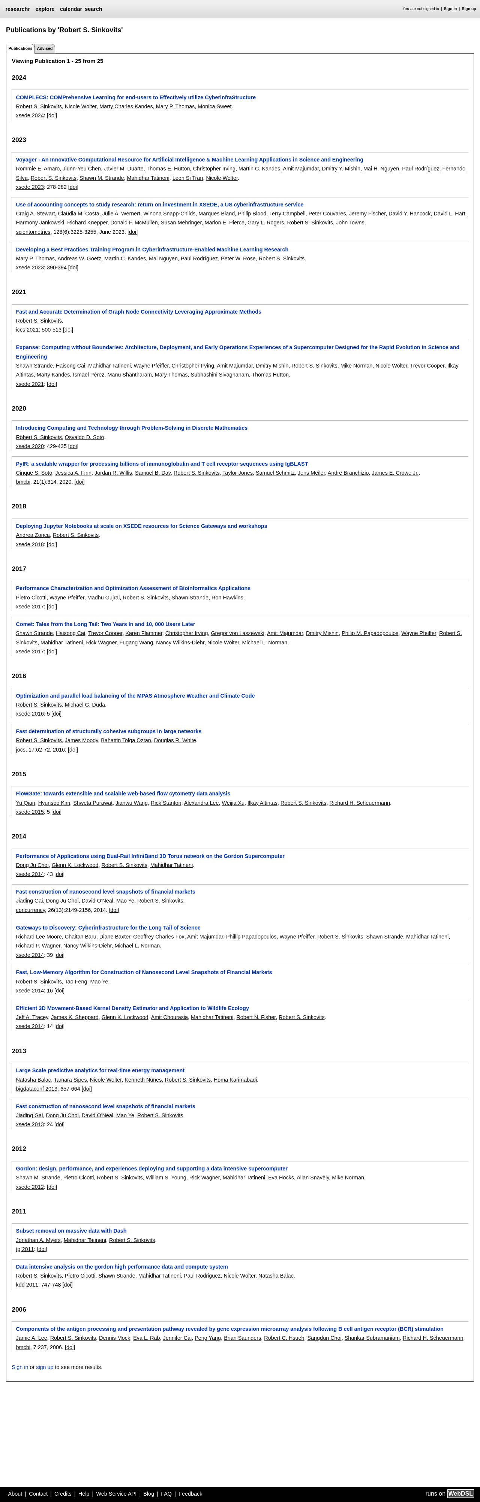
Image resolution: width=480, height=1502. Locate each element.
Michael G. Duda (85, 705)
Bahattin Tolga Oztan (126, 740)
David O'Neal (97, 901)
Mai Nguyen (163, 259)
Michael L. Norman (265, 643)
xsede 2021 (30, 384)
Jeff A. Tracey (32, 1017)
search (93, 9)
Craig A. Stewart (35, 214)
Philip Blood (252, 214)
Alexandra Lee (201, 803)
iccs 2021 (27, 330)
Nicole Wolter (81, 106)
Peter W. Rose (238, 259)
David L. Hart (449, 214)
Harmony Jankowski (40, 223)
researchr (17, 9)
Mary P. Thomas (175, 106)
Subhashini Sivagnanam (220, 375)
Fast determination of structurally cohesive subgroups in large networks (108, 731)
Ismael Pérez (88, 375)
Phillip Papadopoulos (251, 937)
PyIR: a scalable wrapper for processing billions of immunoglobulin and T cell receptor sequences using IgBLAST (162, 464)
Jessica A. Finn (73, 473)
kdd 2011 (27, 1285)
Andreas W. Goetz (79, 259)
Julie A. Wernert (121, 214)
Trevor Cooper (427, 366)
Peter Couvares (327, 214)
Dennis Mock (114, 1338)
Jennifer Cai (177, 1338)
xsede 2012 (30, 1187)
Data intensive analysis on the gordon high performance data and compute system (122, 1267)
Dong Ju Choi (32, 865)
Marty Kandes (53, 375)
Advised (44, 48)
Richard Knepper (87, 223)
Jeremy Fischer (367, 214)
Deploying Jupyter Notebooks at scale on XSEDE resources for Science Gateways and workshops (141, 526)
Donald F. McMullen (134, 223)
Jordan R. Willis (113, 473)
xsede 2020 (30, 446)
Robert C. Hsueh (284, 1338)
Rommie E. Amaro (38, 169)
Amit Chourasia (169, 1017)
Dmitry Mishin (272, 366)
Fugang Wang (136, 643)
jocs (21, 750)
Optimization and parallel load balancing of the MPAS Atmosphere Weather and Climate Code (135, 696)
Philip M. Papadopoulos (370, 633)
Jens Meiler (311, 473)
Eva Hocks (281, 1178)
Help (84, 1494)
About (15, 1494)
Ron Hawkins (227, 598)
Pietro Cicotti (31, 598)
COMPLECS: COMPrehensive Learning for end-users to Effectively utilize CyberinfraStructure (136, 97)
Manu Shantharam (129, 375)
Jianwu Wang (132, 803)
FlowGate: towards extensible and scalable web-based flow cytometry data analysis (123, 794)
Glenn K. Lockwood (75, 865)
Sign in (450, 9)
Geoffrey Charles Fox (158, 937)
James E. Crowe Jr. (395, 473)
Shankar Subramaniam (372, 1338)
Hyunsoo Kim (54, 803)
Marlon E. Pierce (224, 223)
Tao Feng (76, 982)
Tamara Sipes (70, 1080)
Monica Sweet (214, 106)
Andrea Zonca (33, 535)
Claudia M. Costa (78, 214)
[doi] (52, 115)
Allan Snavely (313, 1178)
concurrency (30, 910)
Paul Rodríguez (420, 169)
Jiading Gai (29, 901)
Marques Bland (216, 214)
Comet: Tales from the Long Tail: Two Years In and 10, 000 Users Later (105, 624)
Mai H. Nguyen (381, 169)
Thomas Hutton (270, 375)
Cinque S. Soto (34, 473)
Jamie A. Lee (31, 1338)
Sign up (469, 9)
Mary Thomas (171, 375)
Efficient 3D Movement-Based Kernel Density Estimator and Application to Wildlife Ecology (132, 1008)
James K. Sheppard (74, 1017)
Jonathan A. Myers (38, 1240)
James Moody (81, 740)
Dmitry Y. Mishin (341, 169)
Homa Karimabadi (235, 1080)
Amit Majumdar (301, 169)
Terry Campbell (287, 214)
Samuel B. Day (153, 473)
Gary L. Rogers (266, 223)
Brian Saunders (242, 1338)
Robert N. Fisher (256, 1017)
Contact (38, 1494)
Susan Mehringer (181, 223)
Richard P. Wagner (38, 946)
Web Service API (116, 1494)
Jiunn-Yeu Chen (82, 169)
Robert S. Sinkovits (39, 106)
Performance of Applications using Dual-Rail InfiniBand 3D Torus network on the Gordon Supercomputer (150, 856)
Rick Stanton (166, 803)
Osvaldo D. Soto (84, 437)
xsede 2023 (30, 187)
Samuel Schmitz (275, 473)
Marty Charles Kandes (126, 106)
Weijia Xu (233, 803)
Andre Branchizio (348, 473)
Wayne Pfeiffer (151, 366)
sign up (44, 1367)
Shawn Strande (34, 366)
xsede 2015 (30, 812)
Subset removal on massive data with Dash (71, 1231)
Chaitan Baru (80, 937)
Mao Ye (125, 901)
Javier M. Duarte (124, 169)
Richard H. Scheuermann (359, 803)
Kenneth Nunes (143, 1080)
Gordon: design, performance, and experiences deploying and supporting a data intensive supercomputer (151, 1169)
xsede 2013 (30, 1124)
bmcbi (23, 482)
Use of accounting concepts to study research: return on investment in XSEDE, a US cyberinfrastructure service (159, 205)
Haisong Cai (70, 366)
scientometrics (33, 232)
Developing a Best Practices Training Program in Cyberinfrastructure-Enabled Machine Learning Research (152, 250)
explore (44, 9)
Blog (148, 1494)
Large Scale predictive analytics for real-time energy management (100, 1070)
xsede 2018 (30, 544)
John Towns (350, 223)
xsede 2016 (30, 714)
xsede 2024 (30, 115)
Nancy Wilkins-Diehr (180, 643)
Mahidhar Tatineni (148, 178)
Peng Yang (208, 1338)
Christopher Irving (214, 169)
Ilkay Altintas (263, 803)
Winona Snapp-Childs (169, 214)
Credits (63, 1494)
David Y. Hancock (409, 214)
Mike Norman (356, 366)
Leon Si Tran (187, 178)
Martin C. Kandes (259, 169)
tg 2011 (25, 1249)
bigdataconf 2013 (36, 1089)
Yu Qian (25, 803)
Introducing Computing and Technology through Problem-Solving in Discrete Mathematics (132, 428)
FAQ (166, 1494)
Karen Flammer (143, 633)
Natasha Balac (33, 1080)
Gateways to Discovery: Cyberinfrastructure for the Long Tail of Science (108, 928)
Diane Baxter (114, 937)
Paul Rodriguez (202, 1276)
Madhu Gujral (103, 598)
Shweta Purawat (92, 803)
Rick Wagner (101, 643)
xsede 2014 (30, 874)
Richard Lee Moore (39, 937)
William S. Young (166, 1178)
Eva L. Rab (146, 1338)
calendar (71, 9)
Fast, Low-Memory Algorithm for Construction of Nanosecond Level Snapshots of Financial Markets (144, 972)
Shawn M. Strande (102, 178)
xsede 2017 (30, 607)
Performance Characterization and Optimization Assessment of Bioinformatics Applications (133, 588)
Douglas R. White (175, 740)
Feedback (190, 1494)
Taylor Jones (237, 473)
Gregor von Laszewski (237, 633)
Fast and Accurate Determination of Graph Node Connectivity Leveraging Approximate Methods (138, 312)
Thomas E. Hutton (168, 169)
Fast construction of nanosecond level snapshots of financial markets (105, 892)
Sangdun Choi (325, 1338)
